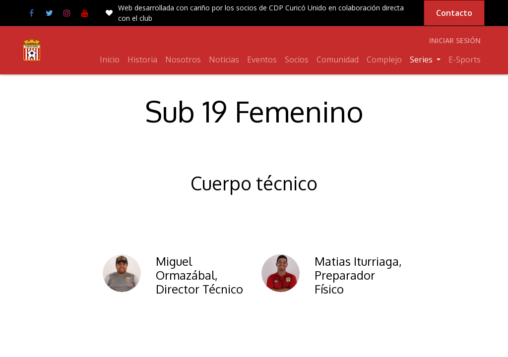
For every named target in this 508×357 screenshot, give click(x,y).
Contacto (454, 12)
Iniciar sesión (455, 40)
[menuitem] (110, 59)
